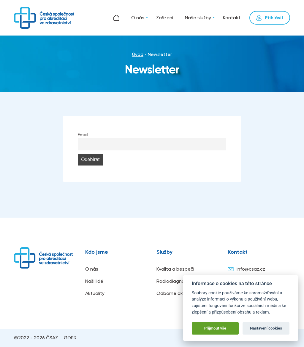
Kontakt (231, 17)
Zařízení (164, 17)
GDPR (70, 337)
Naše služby (198, 17)
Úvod (116, 18)
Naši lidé (94, 281)
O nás (137, 17)
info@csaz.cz (246, 269)
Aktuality (94, 293)
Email (83, 134)
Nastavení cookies (266, 328)
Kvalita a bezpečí (175, 269)
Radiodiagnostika (175, 281)
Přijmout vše (215, 328)
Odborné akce (172, 293)
